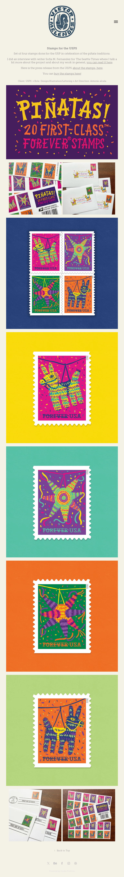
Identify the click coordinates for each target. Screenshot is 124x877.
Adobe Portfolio (68, 871)
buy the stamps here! (67, 73)
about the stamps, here (88, 68)
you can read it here (99, 62)
